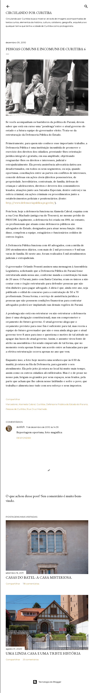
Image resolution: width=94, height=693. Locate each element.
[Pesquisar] (86, 5)
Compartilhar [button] (13, 399)
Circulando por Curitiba (29, 13)
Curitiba (41, 404)
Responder (24, 437)
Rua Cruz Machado (37, 409)
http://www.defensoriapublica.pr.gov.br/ (30, 202)
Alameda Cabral (27, 404)
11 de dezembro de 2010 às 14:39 (42, 427)
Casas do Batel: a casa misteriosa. (39, 577)
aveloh (21, 427)
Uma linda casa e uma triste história (43, 653)
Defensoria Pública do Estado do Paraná (67, 404)
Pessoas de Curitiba (16, 409)
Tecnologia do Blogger (47, 682)
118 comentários (31, 583)
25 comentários (31, 659)
